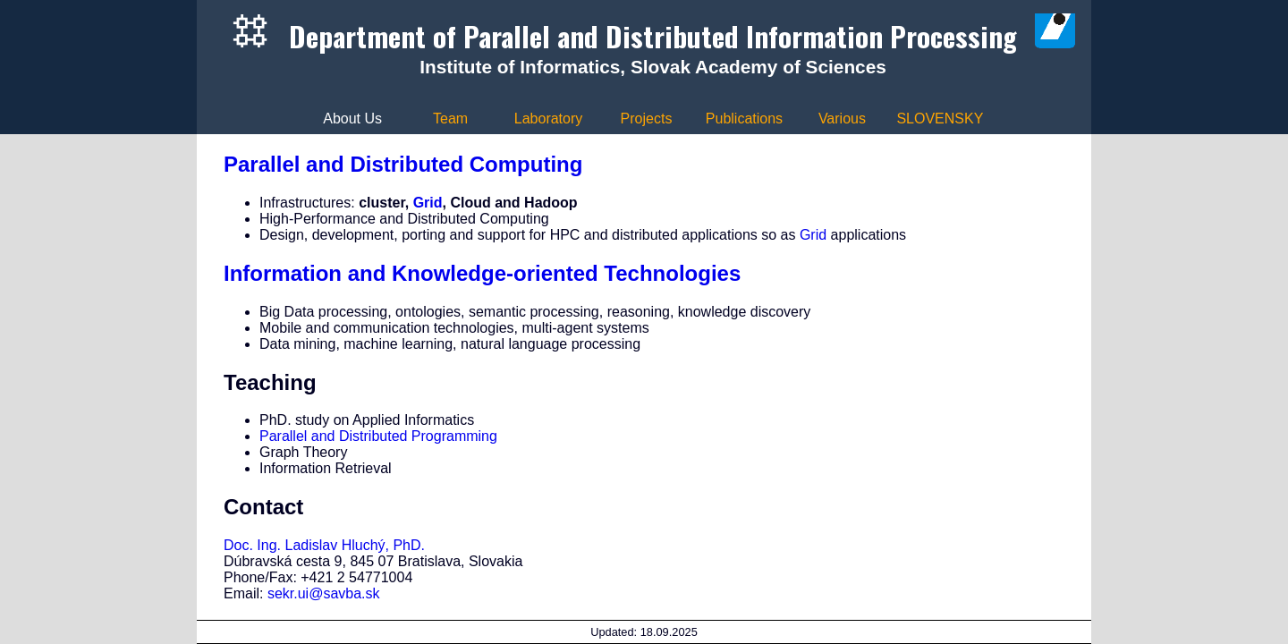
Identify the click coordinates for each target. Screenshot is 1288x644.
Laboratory (548, 118)
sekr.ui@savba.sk (323, 593)
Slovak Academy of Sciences (758, 66)
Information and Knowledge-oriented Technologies (482, 273)
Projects (647, 118)
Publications (744, 118)
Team (450, 118)
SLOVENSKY (939, 118)
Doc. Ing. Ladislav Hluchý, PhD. (324, 545)
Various (842, 118)
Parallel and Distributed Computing (403, 164)
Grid (428, 202)
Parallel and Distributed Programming (378, 436)
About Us (352, 118)
